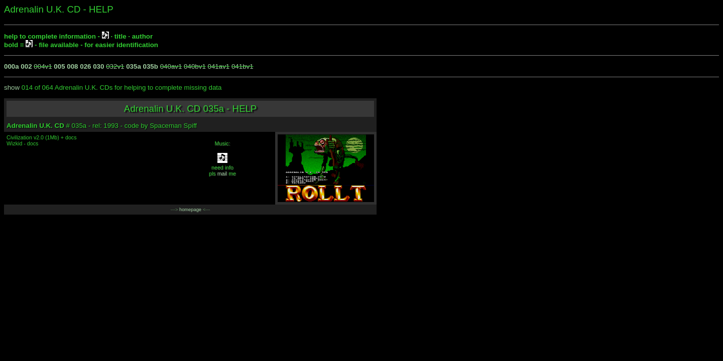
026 (85, 66)
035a (133, 66)
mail (222, 173)
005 (59, 66)
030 (98, 66)
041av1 (219, 66)
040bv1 (195, 66)
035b (150, 66)
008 (72, 66)
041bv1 (242, 66)
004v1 (43, 66)
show (12, 87)
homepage (190, 209)
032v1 (115, 66)
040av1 (171, 66)
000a (11, 66)
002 (26, 66)
